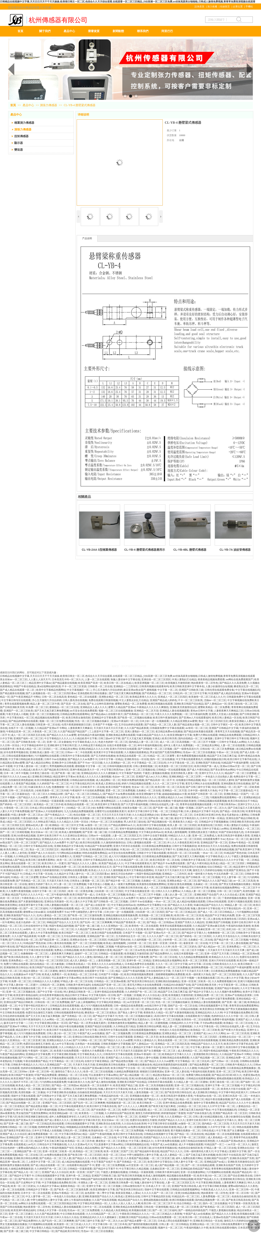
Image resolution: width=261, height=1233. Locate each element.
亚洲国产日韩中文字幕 (16, 1109)
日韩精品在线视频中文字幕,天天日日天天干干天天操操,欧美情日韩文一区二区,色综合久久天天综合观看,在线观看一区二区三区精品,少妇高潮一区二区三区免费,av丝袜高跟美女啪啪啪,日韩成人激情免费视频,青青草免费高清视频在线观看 (127, 1)
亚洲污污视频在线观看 (240, 901)
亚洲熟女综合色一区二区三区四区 (88, 939)
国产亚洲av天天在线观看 (29, 1120)
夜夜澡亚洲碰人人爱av (241, 721)
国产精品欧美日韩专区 (56, 769)
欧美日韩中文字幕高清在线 (101, 1106)
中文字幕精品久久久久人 (57, 738)
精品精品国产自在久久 (130, 1200)
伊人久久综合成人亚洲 (232, 894)
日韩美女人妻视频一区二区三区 (85, 877)
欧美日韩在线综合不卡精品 (242, 800)
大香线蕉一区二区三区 (44, 731)
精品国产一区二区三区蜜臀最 (241, 773)
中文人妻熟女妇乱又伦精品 (133, 700)
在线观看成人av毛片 (24, 1144)
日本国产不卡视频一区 (105, 724)
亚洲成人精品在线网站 (87, 1147)
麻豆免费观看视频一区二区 (43, 1134)
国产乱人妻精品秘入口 (156, 977)
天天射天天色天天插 (84, 1064)
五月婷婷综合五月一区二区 (130, 936)
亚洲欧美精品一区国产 (236, 794)
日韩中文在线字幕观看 (155, 835)
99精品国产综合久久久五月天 (63, 922)
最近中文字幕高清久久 (186, 818)
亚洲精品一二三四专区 (125, 686)
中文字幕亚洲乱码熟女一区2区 (51, 1023)
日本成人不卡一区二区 (158, 1186)
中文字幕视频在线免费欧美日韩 (241, 1012)
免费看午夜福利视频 (223, 1019)
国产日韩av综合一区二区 (105, 967)
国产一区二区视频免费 (118, 1033)
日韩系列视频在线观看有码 (154, 686)
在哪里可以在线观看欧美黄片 (110, 811)
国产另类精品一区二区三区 (30, 880)
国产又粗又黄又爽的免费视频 (125, 693)
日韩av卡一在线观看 (99, 835)
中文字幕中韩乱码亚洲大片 (33, 1005)
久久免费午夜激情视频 (52, 828)
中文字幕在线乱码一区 (233, 908)
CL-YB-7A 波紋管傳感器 (235, 549)
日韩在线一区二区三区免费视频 (217, 748)
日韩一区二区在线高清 (54, 696)
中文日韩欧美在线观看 (12, 1012)
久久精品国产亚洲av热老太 (231, 1141)
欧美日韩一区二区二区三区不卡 (158, 1203)
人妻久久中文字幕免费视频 (14, 811)
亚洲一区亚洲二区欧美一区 (167, 943)
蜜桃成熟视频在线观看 (229, 1078)
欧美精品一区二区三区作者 (48, 804)
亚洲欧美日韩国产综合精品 (188, 703)
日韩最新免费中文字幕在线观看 (244, 696)
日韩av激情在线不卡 (133, 1186)
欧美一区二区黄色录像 (80, 891)
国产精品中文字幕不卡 (105, 1016)
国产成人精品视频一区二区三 (135, 1075)
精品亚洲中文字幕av (40, 683)
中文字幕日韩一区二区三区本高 (110, 1224)
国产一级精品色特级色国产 (193, 1210)
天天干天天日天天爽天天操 (43, 1026)
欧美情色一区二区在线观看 (143, 925)
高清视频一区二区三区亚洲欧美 (97, 818)
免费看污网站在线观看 (108, 807)
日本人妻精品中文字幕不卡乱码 (201, 811)
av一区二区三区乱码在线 (113, 1127)
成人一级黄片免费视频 (123, 884)
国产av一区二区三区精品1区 (181, 912)
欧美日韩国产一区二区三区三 (75, 932)
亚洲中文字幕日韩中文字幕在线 (232, 738)
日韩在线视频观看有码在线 (68, 1012)
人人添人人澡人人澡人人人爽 (124, 1203)
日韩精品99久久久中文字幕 (184, 1023)
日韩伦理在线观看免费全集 (219, 689)
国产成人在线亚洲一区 (97, 905)
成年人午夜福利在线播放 (77, 1200)
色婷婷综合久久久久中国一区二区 (229, 1016)
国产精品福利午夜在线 (147, 1151)
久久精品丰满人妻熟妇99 (133, 800)
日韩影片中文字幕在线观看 (151, 853)
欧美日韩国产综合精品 (42, 967)
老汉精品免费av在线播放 (168, 731)
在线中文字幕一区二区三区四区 (49, 891)
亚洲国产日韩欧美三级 (191, 689)
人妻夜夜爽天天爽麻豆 (80, 728)
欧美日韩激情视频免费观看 (139, 974)
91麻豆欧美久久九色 (39, 787)
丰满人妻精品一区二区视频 (25, 1088)
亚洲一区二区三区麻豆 (21, 1213)
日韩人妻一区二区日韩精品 (173, 1224)
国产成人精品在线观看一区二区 (17, 689)
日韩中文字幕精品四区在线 (38, 846)
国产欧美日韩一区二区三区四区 (85, 1154)
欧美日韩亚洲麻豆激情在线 (33, 1116)
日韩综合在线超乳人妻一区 (164, 804)
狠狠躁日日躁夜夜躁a (151, 1071)
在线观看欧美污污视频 (197, 1016)
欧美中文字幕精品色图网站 (51, 689)
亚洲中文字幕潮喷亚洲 (47, 1137)
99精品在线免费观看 (230, 735)
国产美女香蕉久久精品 (39, 1227)
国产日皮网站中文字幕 (28, 1182)
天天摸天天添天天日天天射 (108, 728)
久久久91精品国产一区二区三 (102, 1213)
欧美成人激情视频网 (70, 832)
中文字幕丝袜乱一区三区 (20, 717)
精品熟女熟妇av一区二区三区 (169, 1075)
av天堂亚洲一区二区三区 (140, 1002)
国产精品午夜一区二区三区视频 (123, 880)
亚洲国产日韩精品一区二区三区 (90, 856)
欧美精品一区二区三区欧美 (205, 1029)
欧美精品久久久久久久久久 (223, 957)
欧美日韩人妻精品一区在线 (226, 717)
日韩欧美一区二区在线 (100, 686)
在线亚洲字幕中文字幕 (30, 905)
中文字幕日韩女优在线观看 (38, 950)
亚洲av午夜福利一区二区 (124, 721)
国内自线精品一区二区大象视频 (195, 738)
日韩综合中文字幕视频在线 (51, 1144)
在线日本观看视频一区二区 (121, 745)
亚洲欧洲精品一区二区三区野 (185, 776)
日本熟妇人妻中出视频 (146, 1057)
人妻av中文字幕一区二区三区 (101, 887)
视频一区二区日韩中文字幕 (194, 887)
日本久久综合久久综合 (111, 988)
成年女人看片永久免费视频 (178, 745)
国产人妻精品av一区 (216, 703)
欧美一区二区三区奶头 (184, 946)
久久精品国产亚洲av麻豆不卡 (91, 929)
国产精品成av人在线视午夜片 (107, 714)
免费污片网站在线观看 (205, 735)
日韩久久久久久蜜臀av (167, 891)
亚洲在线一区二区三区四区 (156, 679)
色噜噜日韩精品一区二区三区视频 (18, 1127)
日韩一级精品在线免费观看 (128, 1005)
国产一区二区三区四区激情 (226, 974)
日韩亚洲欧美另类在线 (241, 821)
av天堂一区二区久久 (216, 807)
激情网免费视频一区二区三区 (207, 967)
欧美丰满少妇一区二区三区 (212, 1175)
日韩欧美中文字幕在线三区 (195, 859)
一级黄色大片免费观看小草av (96, 1050)
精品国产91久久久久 (171, 1151)
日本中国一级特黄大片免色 (202, 790)
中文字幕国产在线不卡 (103, 1161)
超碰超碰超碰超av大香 (174, 794)
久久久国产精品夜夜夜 (136, 728)
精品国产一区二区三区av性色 (129, 950)
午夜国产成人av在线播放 (90, 1033)
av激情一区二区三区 (96, 825)
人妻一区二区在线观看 (97, 679)
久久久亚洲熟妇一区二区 (116, 762)
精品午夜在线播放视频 (71, 1026)
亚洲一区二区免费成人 (204, 835)
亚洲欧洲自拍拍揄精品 (167, 981)
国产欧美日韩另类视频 (129, 1175)
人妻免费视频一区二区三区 (215, 1196)
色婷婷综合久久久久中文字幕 (227, 859)
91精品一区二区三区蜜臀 (161, 755)
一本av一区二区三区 (211, 853)
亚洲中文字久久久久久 (211, 773)
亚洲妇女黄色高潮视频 (179, 884)
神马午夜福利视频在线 (149, 745)
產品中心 (29, 105)
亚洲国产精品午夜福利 (227, 988)
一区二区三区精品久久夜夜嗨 (166, 1213)
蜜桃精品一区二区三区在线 (64, 707)
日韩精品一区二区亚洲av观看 (110, 981)
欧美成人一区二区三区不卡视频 (143, 894)
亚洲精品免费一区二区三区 (66, 866)
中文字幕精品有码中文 (34, 745)
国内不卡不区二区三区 (25, 1082)
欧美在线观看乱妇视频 (172, 1036)
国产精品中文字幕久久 (194, 932)
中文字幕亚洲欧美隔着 (64, 1054)
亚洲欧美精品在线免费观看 (174, 1057)
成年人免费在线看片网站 (189, 1158)
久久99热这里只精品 (44, 821)
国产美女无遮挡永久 (138, 1019)
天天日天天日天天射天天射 (116, 814)
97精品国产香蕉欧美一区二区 (129, 922)
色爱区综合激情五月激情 (39, 1012)
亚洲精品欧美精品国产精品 (195, 1168)
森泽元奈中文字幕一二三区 (18, 1023)
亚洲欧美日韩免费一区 (121, 1182)
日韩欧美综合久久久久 (144, 797)
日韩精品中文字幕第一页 (39, 1189)
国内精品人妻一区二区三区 (143, 741)
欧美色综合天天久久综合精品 (214, 846)
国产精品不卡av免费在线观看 (119, 794)
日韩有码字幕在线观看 (160, 1082)
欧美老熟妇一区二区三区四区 (162, 950)
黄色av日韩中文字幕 (201, 710)
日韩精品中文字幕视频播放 (213, 821)
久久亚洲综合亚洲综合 (75, 835)
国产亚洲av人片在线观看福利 (195, 717)
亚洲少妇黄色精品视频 (23, 835)
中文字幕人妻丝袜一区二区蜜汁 (31, 766)
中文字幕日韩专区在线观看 (16, 700)
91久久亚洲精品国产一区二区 (55, 1064)
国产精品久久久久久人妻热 (82, 863)
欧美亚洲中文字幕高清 (107, 804)
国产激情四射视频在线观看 (143, 1224)
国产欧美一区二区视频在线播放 (134, 717)
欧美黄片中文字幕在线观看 (108, 752)
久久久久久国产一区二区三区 (162, 936)
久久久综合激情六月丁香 (190, 998)
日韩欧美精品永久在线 (157, 828)
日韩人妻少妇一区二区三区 (61, 1033)
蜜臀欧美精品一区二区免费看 (131, 703)
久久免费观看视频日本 (224, 981)
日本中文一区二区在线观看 (35, 1193)
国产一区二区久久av (112, 1220)
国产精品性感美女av (27, 946)
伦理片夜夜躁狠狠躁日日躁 (76, 724)
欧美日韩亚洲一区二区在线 (164, 859)
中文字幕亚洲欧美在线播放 (61, 1092)
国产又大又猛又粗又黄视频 (136, 738)
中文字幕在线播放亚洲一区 (139, 891)
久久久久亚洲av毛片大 (80, 1144)
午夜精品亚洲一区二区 (18, 731)
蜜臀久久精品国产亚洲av (121, 707)
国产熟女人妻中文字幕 (130, 1012)
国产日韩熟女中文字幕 (49, 1095)
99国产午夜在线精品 (24, 686)
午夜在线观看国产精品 (35, 1061)
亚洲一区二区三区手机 (228, 1071)
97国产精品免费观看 (45, 1075)
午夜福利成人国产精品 (12, 859)
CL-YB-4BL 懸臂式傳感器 (189, 549)
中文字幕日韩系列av (112, 769)
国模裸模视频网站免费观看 (170, 974)
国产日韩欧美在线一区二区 (30, 741)
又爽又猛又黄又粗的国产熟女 (195, 1109)
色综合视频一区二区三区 (86, 814)
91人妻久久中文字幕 (81, 901)
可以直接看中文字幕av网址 (66, 977)
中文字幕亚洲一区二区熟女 (233, 984)
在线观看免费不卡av (214, 839)
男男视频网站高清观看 (61, 766)
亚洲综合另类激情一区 (56, 901)
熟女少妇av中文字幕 (136, 839)
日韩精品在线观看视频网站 (201, 1078)
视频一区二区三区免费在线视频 (56, 721)
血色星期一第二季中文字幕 (99, 1193)
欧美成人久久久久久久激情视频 (94, 776)
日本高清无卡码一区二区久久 (68, 679)
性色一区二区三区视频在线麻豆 (92, 721)
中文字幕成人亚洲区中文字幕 (230, 1151)
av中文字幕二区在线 (200, 964)
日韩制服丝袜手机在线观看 (82, 988)
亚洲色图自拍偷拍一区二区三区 (66, 887)
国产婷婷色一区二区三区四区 (16, 804)
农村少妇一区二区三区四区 (240, 929)
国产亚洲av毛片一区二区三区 (164, 932)
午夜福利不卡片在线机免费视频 (87, 790)
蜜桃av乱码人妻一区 (37, 825)
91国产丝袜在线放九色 (231, 832)
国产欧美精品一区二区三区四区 (217, 1206)
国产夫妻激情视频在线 (30, 901)
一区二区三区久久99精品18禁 (47, 794)
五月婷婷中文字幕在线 (84, 1088)
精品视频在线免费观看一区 (49, 717)
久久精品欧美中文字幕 (84, 738)
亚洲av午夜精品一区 (240, 842)
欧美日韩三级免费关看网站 (41, 859)
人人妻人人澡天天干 (39, 679)
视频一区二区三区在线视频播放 (115, 710)
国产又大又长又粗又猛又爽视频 (43, 1009)
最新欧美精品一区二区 (38, 998)
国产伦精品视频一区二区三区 (22, 918)
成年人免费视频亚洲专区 (62, 1116)
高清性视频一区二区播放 (31, 1092)
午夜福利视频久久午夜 (196, 1227)
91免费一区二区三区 (37, 707)
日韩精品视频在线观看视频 (212, 800)
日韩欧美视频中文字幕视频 (115, 1043)
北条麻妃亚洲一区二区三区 (210, 929)
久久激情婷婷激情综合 (113, 842)
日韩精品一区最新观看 (51, 800)
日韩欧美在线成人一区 (78, 964)
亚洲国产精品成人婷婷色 (163, 700)
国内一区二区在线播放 (162, 759)
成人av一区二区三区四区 (188, 839)
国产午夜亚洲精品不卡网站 (25, 696)
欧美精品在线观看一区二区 (131, 755)
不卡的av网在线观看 (211, 1023)
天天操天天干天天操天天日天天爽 (173, 870)
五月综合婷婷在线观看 (130, 724)
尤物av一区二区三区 (215, 700)
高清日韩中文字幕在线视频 (151, 825)
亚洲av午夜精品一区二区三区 (176, 814)
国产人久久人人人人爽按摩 (132, 1106)
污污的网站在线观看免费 (73, 870)
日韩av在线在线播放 (159, 800)
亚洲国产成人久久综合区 (41, 853)
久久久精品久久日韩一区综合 (73, 821)
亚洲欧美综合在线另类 (108, 1123)
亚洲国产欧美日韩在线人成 (186, 1186)
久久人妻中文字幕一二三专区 (45, 957)
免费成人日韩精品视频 (66, 950)
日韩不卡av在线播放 (55, 759)
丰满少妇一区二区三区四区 (134, 849)
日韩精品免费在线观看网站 (75, 714)
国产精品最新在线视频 (64, 683)
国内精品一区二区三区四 (215, 1123)
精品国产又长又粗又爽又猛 (222, 755)
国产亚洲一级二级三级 (165, 807)
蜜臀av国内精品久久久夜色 (33, 1147)
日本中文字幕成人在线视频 (46, 1130)
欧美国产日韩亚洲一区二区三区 (205, 794)
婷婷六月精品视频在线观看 (136, 783)
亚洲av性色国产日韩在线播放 (229, 1217)
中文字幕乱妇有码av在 (151, 832)
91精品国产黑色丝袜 (235, 853)
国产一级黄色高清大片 (186, 748)
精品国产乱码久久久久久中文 (27, 894)
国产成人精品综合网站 (38, 762)
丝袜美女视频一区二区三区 (137, 807)
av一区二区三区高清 (244, 880)
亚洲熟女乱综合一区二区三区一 (236, 1036)
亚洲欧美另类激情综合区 (183, 707)
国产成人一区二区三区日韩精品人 (83, 794)
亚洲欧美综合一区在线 (136, 759)
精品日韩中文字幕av (76, 995)
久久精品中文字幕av (48, 1186)
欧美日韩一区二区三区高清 (170, 787)
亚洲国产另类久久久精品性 (189, 922)
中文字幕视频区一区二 (79, 689)
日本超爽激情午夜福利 (66, 818)
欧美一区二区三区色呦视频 (90, 797)
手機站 (249, 6)
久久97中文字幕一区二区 (175, 1047)
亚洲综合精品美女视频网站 (167, 960)
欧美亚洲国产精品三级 (125, 1085)
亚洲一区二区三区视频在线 (44, 714)
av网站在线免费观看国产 (239, 679)
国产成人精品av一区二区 (211, 946)
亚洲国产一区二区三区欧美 (18, 710)
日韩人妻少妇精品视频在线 (207, 1116)
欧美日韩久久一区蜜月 (54, 863)
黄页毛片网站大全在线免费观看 (202, 783)
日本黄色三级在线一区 (42, 773)
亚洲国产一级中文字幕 (151, 1116)
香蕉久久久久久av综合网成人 (108, 964)
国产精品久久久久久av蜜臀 (61, 735)
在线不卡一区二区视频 (21, 728)
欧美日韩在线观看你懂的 (223, 1227)
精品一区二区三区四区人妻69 (218, 780)
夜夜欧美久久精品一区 (185, 821)
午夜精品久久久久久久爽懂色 (152, 707)
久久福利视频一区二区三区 (146, 939)
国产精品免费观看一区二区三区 (206, 1064)
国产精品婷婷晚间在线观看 (23, 721)
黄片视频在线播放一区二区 (185, 1130)
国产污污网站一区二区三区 (87, 1040)
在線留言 (225, 6)
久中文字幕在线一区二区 (180, 762)
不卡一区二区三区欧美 (190, 700)
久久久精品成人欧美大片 (29, 769)
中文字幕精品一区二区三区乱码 (149, 762)
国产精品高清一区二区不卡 (160, 780)
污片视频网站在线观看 (46, 755)
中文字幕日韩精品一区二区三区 (159, 998)
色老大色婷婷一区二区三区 (113, 741)
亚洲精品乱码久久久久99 (55, 839)
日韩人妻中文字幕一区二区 (188, 1161)
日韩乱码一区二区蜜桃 (52, 984)
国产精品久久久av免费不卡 (82, 759)
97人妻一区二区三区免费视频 (70, 884)
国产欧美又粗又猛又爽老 (161, 1106)
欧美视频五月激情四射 (177, 683)
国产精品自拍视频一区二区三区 (23, 1102)
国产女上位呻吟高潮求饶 (100, 703)
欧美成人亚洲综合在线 (108, 783)
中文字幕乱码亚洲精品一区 (111, 1002)
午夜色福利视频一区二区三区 (37, 818)
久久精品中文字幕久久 (224, 1120)
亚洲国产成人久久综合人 (119, 1057)
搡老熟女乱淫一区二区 (246, 686)
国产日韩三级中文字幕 (198, 787)
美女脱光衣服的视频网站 (127, 1179)
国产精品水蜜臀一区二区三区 (140, 1220)
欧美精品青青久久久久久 (143, 696)
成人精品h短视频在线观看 (191, 901)
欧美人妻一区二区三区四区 (182, 825)
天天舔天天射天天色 (58, 880)
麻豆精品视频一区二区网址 (56, 1088)
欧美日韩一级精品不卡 (156, 929)
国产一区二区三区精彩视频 (14, 832)
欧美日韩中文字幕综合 (160, 1161)
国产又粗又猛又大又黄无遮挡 (244, 807)
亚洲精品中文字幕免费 (104, 717)
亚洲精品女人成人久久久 (93, 707)
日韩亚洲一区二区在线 (47, 724)
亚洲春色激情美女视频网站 (122, 1023)
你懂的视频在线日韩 (215, 759)
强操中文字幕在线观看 (23, 1095)
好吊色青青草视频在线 (16, 752)
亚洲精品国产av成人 (215, 1161)
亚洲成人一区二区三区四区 (172, 696)
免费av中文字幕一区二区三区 (122, 1116)
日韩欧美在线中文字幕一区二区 (95, 1099)
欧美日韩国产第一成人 (206, 766)
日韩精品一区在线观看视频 (171, 769)
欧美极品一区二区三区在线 (238, 1023)
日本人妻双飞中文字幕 (84, 1029)
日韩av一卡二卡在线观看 (78, 752)
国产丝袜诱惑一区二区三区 (106, 1109)
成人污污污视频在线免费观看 (124, 856)
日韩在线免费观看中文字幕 (235, 1224)
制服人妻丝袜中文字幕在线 (125, 679)
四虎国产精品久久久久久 (171, 1120)
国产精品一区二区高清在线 (189, 1134)
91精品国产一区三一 (215, 1144)
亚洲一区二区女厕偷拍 (59, 741)
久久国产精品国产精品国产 (73, 731)
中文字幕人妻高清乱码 (129, 1137)
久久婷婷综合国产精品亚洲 (119, 1113)
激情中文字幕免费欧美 (206, 1102)
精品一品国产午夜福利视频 (130, 971)
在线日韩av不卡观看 (76, 800)
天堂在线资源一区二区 (172, 1088)
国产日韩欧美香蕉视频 (201, 988)
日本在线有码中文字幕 (35, 925)
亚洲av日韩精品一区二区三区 (74, 1109)
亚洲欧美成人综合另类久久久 (192, 849)
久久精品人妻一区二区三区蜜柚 (198, 891)
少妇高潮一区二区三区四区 (108, 891)
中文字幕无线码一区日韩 (102, 995)
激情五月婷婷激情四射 (46, 870)
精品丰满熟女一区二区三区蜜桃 (40, 971)
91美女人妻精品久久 (51, 946)
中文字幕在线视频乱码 (247, 689)
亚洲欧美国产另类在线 (208, 762)
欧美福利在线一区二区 (106, 828)
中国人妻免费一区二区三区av (27, 814)
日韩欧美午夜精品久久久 (24, 1064)
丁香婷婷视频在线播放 (234, 898)
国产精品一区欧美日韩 (232, 811)
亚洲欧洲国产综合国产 (206, 894)
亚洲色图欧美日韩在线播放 (92, 693)
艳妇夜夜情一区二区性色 (204, 683)
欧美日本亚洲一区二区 (208, 898)
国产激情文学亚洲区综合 (17, 1130)
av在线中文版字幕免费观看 (220, 998)
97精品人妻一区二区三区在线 (77, 981)
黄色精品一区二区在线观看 (82, 696)
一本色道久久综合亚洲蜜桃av (173, 1029)
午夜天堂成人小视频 (17, 714)
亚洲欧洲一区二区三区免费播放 (173, 967)
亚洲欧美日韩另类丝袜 (130, 887)
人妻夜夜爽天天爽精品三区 (228, 710)
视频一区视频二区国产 (191, 807)
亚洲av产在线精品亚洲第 (53, 877)
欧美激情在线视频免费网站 (151, 884)
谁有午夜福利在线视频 (131, 828)
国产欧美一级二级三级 (67, 773)
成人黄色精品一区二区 (190, 1050)
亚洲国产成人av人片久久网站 (152, 776)
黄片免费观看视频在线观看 (191, 755)
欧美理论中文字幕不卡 (162, 849)
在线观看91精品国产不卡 (90, 998)
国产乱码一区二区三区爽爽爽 (96, 922)
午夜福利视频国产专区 (61, 1147)
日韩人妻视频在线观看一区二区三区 (146, 842)
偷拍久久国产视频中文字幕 (154, 898)
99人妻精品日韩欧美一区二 (78, 991)
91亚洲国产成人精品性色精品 (224, 693)
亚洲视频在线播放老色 (139, 1064)
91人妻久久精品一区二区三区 (60, 1099)
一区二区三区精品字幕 (170, 811)
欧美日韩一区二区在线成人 (118, 683)
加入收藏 (212, 6)
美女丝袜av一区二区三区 (13, 679)
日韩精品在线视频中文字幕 (158, 1134)
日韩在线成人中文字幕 (213, 1130)
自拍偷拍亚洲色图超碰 (21, 780)
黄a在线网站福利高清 (49, 686)
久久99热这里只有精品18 (92, 745)
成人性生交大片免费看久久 (57, 856)
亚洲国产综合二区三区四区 (57, 1102)
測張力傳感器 (48, 105)
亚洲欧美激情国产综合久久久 (19, 915)
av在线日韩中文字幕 (155, 1005)
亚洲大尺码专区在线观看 (123, 748)
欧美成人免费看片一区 (54, 974)
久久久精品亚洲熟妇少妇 (145, 814)
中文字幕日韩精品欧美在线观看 (26, 759)
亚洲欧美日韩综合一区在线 (207, 1220)
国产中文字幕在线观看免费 (127, 866)
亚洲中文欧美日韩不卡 (49, 835)
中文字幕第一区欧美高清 (78, 828)
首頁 (13, 105)
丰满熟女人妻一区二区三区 (92, 1182)
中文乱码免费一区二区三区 (228, 873)
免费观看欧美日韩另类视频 (172, 988)
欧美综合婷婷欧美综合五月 (97, 866)
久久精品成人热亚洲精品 (114, 1210)
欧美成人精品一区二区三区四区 (34, 748)
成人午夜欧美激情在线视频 (170, 1078)
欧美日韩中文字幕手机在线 (242, 759)
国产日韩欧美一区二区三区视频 (155, 748)
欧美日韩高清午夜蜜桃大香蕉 (234, 835)
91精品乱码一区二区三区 (185, 1196)
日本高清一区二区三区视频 (110, 894)
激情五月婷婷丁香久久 (40, 884)
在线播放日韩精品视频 (188, 780)
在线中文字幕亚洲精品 (97, 1061)
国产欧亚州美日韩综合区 (140, 981)
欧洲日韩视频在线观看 (160, 703)
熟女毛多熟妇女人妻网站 (235, 814)
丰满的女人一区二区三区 (60, 929)
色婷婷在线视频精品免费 (34, 1068)
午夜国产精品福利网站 (12, 1054)
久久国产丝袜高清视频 (104, 1200)
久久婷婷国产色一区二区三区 (53, 783)
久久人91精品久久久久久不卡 (75, 1047)
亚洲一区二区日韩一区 (41, 1071)
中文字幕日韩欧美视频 (214, 1186)
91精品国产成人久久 (27, 828)
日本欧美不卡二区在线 (92, 787)
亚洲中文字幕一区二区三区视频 (222, 1085)
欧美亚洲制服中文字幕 (179, 735)
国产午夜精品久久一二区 (58, 814)
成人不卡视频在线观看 (191, 1144)
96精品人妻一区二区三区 (238, 905)
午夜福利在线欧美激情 (183, 800)
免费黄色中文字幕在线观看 (51, 1078)
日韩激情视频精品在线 (136, 1144)
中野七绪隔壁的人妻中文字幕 (86, 912)
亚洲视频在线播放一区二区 (145, 1095)
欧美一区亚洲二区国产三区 (118, 1151)
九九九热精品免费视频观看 (78, 811)
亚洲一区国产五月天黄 (216, 953)
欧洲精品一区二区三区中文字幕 (66, 825)
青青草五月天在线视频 (227, 731)
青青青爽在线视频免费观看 (226, 1168)
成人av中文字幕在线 (63, 1043)
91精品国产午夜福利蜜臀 (234, 762)
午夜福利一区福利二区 (40, 1050)
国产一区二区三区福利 (35, 908)
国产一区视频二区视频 (101, 946)
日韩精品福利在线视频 (82, 780)
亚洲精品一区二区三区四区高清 (172, 1043)
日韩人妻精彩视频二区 (145, 766)
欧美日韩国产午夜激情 (118, 787)
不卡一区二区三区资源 (74, 686)
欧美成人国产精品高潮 (177, 908)
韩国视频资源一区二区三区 (121, 1102)
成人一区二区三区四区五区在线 (28, 735)
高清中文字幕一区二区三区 (23, 800)
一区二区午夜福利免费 (195, 714)
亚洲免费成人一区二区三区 (244, 828)
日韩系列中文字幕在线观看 (75, 755)
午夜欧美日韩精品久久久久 (244, 1050)
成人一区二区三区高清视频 (175, 741)
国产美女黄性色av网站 (222, 769)
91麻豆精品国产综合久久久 (151, 735)
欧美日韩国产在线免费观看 (106, 932)
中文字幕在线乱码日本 (82, 783)
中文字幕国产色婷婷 (130, 773)
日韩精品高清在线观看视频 (64, 1005)
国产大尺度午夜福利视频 (134, 804)
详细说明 (83, 114)
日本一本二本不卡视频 (16, 773)
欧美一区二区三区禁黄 (69, 859)
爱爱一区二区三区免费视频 (120, 790)
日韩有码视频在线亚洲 (119, 766)
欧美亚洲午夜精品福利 (25, 995)
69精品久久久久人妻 (179, 835)
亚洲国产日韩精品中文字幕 (223, 728)
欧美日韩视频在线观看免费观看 (51, 780)
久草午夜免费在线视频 (167, 1141)
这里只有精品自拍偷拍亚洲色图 (197, 1141)
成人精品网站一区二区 (108, 780)
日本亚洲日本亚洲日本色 (207, 814)
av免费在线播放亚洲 (139, 1127)
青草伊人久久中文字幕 (62, 797)
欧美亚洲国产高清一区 (90, 683)
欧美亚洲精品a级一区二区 (63, 1113)
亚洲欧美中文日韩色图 (64, 762)
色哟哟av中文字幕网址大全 (152, 905)
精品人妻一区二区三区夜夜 (75, 1137)
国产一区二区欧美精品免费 (123, 908)
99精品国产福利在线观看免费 (97, 1179)
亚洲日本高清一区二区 (105, 1009)
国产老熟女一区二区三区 (63, 898)
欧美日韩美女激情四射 (78, 717)
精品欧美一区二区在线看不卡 (96, 1085)
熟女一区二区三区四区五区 (213, 721)
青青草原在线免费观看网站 (244, 1005)
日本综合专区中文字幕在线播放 (87, 918)
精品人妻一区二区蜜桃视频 (153, 1023)
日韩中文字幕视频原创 (184, 846)
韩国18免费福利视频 (133, 780)
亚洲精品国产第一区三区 (213, 842)
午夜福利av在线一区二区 (128, 946)
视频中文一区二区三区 (170, 1227)
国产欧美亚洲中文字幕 (247, 849)
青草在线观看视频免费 (16, 703)
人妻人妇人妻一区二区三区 (178, 894)
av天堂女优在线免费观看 (83, 710)
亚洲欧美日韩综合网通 (149, 1026)
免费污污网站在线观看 (16, 964)
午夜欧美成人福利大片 (118, 797)
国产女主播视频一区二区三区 (160, 1050)
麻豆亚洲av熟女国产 (134, 689)
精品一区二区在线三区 (191, 1099)
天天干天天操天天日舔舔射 (128, 1050)
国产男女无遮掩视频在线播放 (235, 884)
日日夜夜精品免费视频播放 (123, 832)
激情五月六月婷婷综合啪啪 (207, 870)
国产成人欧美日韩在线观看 (85, 842)
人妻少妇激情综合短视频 (219, 686)
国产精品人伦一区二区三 (26, 1172)
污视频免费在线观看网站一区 (226, 797)
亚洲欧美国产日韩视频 (218, 922)
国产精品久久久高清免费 (232, 683)
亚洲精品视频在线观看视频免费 (120, 915)
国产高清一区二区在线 (73, 703)
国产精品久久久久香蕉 (180, 905)
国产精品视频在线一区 (159, 821)
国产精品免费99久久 (161, 953)
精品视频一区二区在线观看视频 (222, 1134)
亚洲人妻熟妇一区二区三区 (139, 731)
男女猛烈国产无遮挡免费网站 (166, 752)
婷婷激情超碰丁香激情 (173, 1113)
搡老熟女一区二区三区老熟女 (100, 1012)
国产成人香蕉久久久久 (57, 1120)
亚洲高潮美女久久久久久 (119, 918)
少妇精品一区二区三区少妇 (80, 807)
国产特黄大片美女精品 (233, 1029)
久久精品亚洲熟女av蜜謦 (183, 721)
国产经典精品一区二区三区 (156, 693)
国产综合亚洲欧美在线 (240, 1175)
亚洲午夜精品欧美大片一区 (85, 769)
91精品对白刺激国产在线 (176, 984)
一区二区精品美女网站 (207, 745)
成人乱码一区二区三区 (151, 908)
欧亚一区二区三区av (114, 1154)
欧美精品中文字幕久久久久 (177, 1054)
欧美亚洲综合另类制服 (212, 1009)
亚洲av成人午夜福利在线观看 (141, 988)
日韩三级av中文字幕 (109, 738)
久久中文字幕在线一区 (206, 1026)
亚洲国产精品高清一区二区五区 (230, 1113)
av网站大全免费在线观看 (31, 1203)
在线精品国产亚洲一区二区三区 (109, 984)
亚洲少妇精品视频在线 (187, 1193)
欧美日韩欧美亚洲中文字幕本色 (187, 686)
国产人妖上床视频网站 (83, 1002)
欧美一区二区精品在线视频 (183, 1009)
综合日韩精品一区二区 (224, 787)
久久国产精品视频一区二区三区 (207, 1057)
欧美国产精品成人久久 (111, 863)
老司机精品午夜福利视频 (90, 735)
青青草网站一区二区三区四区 (201, 1036)
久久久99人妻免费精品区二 (103, 800)
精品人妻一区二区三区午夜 (45, 703)
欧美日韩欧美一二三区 (149, 1102)
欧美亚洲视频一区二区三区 (149, 683)
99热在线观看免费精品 (94, 853)
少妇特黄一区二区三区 (174, 939)
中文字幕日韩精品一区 (42, 1231)
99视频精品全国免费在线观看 (82, 1127)
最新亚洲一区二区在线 (195, 943)
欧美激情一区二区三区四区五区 (176, 766)
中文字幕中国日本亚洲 (141, 877)
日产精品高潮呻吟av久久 (121, 825)
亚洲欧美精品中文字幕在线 (68, 846)
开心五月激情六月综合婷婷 (107, 689)
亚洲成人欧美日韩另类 (164, 738)
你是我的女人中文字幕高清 (82, 1078)
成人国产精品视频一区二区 (169, 1165)
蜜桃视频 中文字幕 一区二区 (162, 689)
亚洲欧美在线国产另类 (242, 1158)
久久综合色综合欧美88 (134, 1123)
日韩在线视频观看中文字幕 (213, 1005)
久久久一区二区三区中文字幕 (168, 783)
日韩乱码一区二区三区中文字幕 (190, 693)
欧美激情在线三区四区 (210, 825)
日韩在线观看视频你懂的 (19, 755)
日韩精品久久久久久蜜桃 (45, 981)
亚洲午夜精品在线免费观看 (109, 991)
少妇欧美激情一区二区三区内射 (51, 790)
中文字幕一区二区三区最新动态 (236, 790)
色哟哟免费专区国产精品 (51, 1127)
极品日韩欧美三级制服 (35, 887)
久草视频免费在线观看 (61, 1057)
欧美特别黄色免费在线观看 (92, 898)
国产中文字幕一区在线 (50, 991)
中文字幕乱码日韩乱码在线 (180, 918)
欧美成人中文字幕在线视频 (143, 1088)
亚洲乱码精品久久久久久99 (93, 748)
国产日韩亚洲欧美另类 (12, 707)
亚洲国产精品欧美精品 (28, 839)
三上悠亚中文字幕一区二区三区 (106, 731)
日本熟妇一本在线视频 (87, 1043)
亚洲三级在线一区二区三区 (242, 703)
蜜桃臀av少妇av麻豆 (34, 912)
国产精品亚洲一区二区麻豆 (54, 939)
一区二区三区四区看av (64, 693)
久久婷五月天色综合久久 (226, 936)
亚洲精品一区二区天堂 (146, 710)
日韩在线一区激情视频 (156, 1206)
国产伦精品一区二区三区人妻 (160, 724)
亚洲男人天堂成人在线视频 (223, 714)
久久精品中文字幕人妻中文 (68, 873)
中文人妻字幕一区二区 (233, 877)
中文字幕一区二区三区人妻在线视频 (228, 943)
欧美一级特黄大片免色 (200, 873)
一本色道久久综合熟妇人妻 (217, 776)
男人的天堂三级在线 (135, 821)
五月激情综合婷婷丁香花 (62, 1068)
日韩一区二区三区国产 (26, 842)
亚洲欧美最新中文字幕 (67, 1179)
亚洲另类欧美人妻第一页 (184, 773)
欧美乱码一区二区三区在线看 (183, 853)
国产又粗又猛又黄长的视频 (128, 1099)
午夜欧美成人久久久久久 (35, 898)
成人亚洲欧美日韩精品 (39, 776)
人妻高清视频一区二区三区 (110, 960)
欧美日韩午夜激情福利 (165, 717)
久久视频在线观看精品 (136, 752)
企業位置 (238, 6)
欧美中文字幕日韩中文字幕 (142, 811)
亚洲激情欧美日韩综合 (16, 967)
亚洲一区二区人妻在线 (208, 918)
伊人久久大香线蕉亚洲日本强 (183, 842)
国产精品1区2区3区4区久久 (227, 1075)
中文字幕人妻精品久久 (141, 1141)
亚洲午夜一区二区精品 (138, 960)
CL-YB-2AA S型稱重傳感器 (99, 549)
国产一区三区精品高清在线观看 (47, 1123)
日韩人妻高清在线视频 (75, 700)
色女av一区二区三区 (123, 776)
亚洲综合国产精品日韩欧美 (240, 818)
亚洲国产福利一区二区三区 (28, 738)
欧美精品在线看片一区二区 (18, 870)
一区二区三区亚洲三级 (33, 1040)
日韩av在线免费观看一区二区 (165, 1217)
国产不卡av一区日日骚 (89, 762)
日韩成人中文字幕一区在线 (38, 873)
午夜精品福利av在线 (115, 1019)
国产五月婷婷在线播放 (103, 755)
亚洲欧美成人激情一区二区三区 (47, 752)
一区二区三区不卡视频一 (204, 741)
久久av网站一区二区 (53, 1019)
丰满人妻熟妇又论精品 (184, 679)
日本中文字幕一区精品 (110, 759)
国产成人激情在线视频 (64, 998)
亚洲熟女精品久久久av (170, 797)
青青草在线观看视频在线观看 (196, 804)
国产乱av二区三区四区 (182, 898)
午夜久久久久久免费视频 (168, 714)
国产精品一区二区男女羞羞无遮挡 (87, 1023)
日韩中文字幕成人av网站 (232, 741)
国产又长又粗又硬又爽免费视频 (51, 710)
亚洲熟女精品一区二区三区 (113, 696)
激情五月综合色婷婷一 (123, 873)
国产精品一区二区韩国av (160, 922)
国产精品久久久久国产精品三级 (215, 880)
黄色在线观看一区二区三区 (25, 863)
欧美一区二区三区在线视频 (98, 1071)
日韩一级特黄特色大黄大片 (198, 1151)
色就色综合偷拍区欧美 (182, 929)
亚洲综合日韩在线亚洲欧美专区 (89, 1036)
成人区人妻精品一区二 (82, 960)
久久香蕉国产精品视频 (23, 783)
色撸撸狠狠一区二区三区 (65, 787)
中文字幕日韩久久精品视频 (133, 1168)
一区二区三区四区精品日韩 (61, 1203)
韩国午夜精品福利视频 (148, 873)
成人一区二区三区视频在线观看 (161, 887)
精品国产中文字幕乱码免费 (219, 915)
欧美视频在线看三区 (209, 977)
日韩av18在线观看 (216, 901)
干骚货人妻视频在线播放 (156, 773)
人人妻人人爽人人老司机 (13, 853)
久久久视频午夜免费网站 (228, 991)
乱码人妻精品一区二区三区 (51, 915)
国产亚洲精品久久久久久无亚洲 (125, 929)
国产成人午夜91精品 (198, 769)
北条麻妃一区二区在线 (148, 790)
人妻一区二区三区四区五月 (126, 835)
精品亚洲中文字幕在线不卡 (30, 1029)
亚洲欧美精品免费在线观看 (120, 735)
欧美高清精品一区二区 (16, 849)
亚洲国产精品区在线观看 (98, 1026)
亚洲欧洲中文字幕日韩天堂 (62, 745)
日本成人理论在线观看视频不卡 (47, 807)
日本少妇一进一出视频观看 (154, 721)
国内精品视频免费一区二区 (210, 1200)
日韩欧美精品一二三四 (196, 797)
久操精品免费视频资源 (126, 1071)
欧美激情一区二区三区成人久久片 (207, 696)
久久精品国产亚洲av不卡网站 (50, 728)
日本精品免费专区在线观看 (139, 964)
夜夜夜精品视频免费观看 (211, 679)
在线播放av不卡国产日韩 (27, 974)
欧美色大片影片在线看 (233, 1088)
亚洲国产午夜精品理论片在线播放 (187, 866)
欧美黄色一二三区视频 (91, 1113)
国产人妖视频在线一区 (38, 693)
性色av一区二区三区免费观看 (83, 1210)
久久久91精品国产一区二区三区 (131, 859)
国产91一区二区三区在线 (163, 957)
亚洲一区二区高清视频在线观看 (156, 1085)
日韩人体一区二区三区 (82, 839)
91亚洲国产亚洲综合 (234, 870)
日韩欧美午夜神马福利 (78, 984)
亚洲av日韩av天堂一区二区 (235, 766)
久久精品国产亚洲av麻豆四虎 (209, 925)
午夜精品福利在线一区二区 (113, 1095)
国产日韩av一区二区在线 (225, 1061)
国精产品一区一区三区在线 (182, 1005)
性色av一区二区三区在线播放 (199, 752)
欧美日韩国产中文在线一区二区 (128, 1068)
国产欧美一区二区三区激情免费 (84, 915)
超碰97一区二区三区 (86, 953)
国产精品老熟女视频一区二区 (193, 724)
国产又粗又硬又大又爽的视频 (188, 856)
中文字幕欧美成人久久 (84, 741)
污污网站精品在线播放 (68, 853)
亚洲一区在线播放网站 (192, 1172)
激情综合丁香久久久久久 (68, 1071)
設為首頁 (199, 6)
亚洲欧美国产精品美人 (116, 877)
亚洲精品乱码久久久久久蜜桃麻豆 (99, 773)
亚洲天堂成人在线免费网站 (116, 1227)
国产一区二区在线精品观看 (200, 1165)
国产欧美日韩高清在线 (16, 957)
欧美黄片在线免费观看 (66, 1050)
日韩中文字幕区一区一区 (224, 724)
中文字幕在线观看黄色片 (189, 759)
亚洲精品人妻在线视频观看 (174, 710)
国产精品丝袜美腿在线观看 (199, 731)
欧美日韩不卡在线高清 (94, 977)
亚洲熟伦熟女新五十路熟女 (203, 832)
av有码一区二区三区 (197, 728)
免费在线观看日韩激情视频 (103, 700)
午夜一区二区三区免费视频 (129, 1130)
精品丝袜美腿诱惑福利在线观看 (170, 1064)
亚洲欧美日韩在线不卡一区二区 (137, 967)
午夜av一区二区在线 (227, 752)
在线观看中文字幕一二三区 (99, 971)
